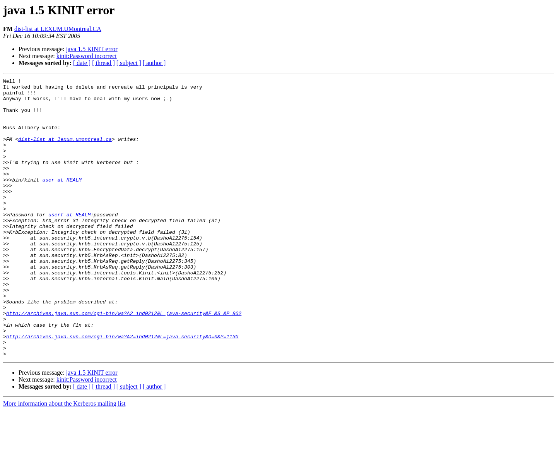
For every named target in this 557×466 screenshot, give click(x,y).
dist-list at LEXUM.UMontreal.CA (57, 29)
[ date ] (82, 63)
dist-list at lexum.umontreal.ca (65, 151)
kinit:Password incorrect (86, 56)
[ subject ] (128, 63)
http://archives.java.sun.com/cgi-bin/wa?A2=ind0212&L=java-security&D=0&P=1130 (122, 388)
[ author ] (154, 63)
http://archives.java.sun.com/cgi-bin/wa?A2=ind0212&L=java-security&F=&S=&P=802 (123, 360)
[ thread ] (103, 63)
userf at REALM (69, 242)
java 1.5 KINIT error (92, 49)
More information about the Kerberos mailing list (64, 459)
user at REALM (61, 200)
